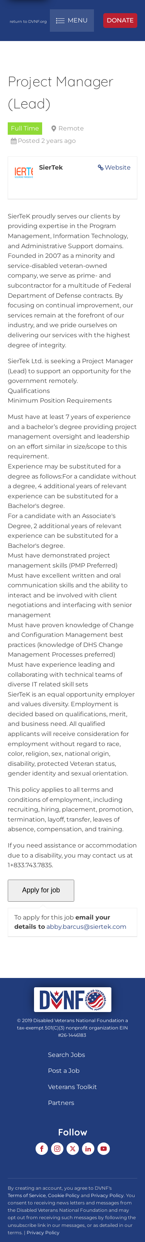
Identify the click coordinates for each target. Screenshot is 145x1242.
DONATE (120, 20)
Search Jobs (66, 1054)
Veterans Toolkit (72, 1087)
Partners (61, 1102)
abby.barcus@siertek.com (86, 926)
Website (118, 167)
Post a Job (64, 1070)
